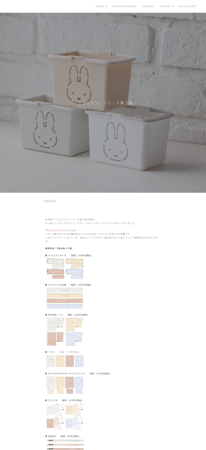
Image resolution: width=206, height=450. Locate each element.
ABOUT (101, 6)
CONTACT (166, 6)
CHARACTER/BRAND (124, 6)
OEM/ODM (148, 6)
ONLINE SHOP (187, 6)
